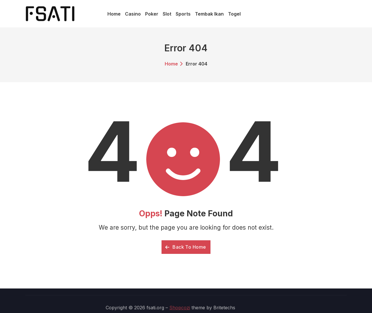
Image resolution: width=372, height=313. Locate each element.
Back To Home (185, 247)
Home (171, 64)
